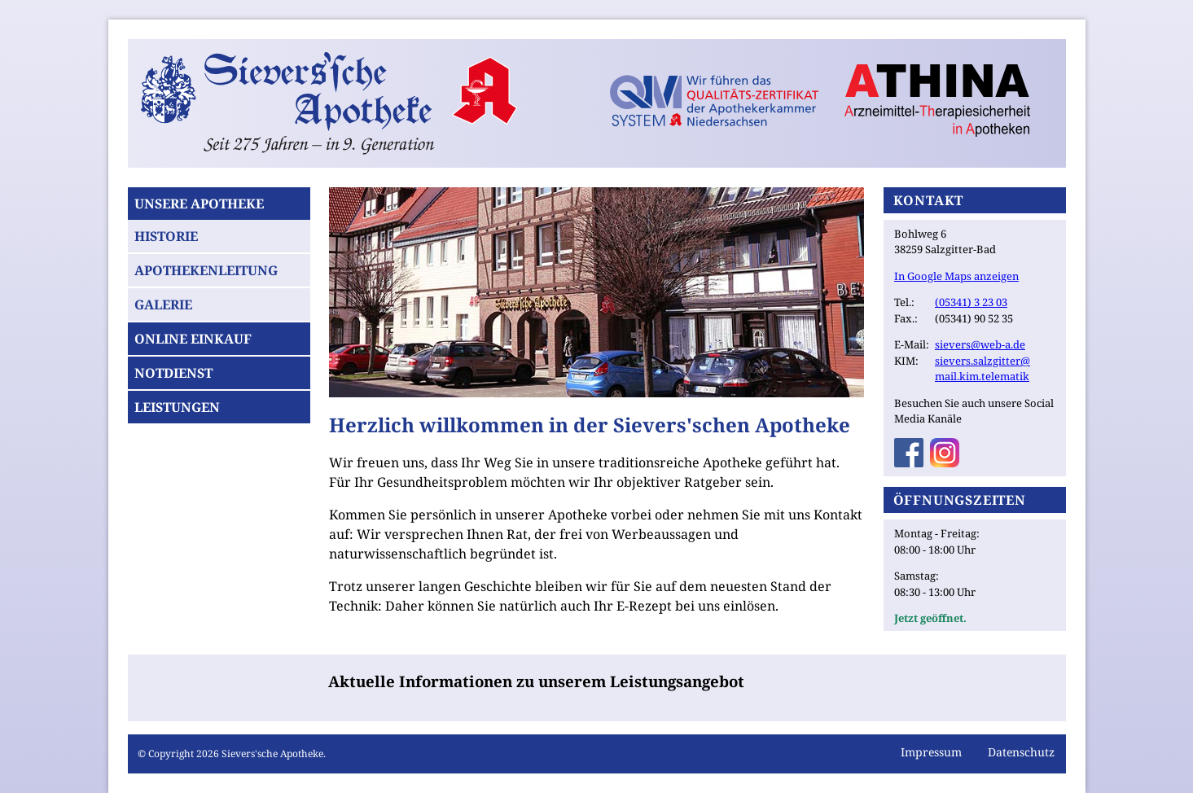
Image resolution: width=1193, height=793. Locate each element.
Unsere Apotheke (199, 203)
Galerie (163, 304)
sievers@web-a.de (980, 344)
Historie (166, 236)
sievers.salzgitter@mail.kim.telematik (982, 368)
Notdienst (173, 373)
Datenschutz (1021, 752)
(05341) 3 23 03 (971, 302)
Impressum (931, 752)
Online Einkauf (193, 339)
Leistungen (177, 407)
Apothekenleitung (206, 270)
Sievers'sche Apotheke (272, 753)
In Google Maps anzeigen (956, 276)
